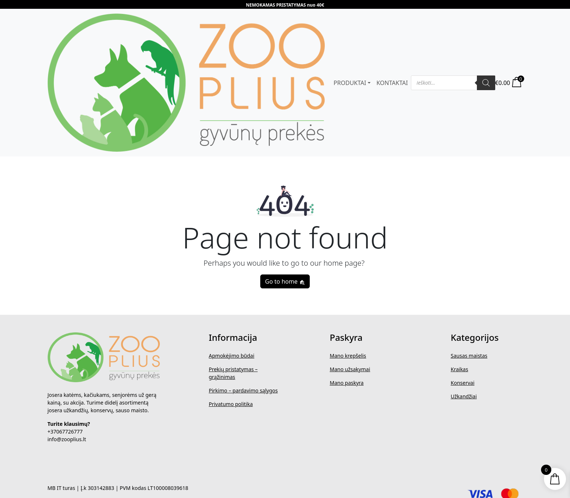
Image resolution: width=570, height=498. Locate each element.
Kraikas (459, 369)
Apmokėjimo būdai (231, 355)
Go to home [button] (285, 281)
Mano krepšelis (348, 355)
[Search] (486, 82)
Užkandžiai (464, 396)
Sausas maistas (469, 355)
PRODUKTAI (350, 83)
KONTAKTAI (392, 83)
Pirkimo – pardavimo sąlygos (243, 390)
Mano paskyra (347, 382)
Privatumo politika (231, 404)
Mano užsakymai (350, 369)
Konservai (463, 382)
